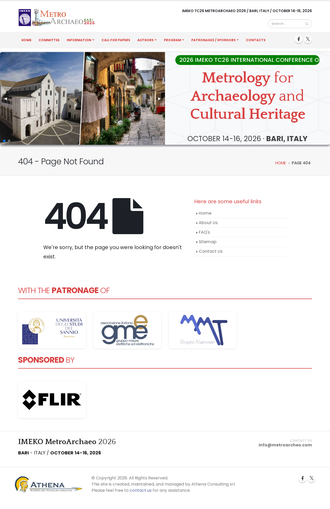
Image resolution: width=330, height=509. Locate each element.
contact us (141, 490)
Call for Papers (116, 40)
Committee (49, 40)
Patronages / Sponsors (213, 40)
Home (26, 40)
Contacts (256, 40)
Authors (145, 40)
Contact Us (210, 251)
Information (79, 40)
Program (172, 40)
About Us (208, 223)
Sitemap (208, 242)
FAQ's (204, 232)
